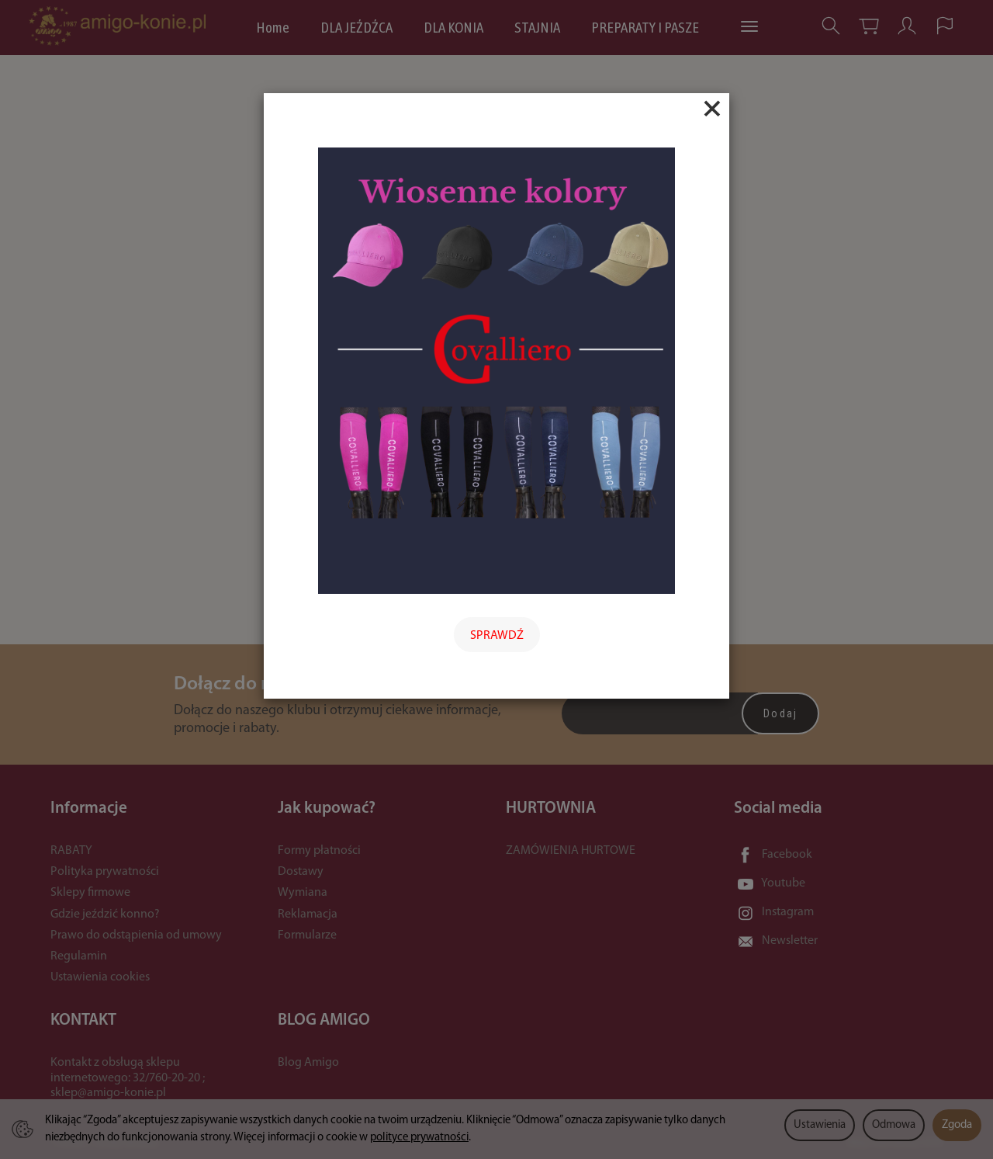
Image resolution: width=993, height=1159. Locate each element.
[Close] (712, 108)
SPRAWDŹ (497, 636)
